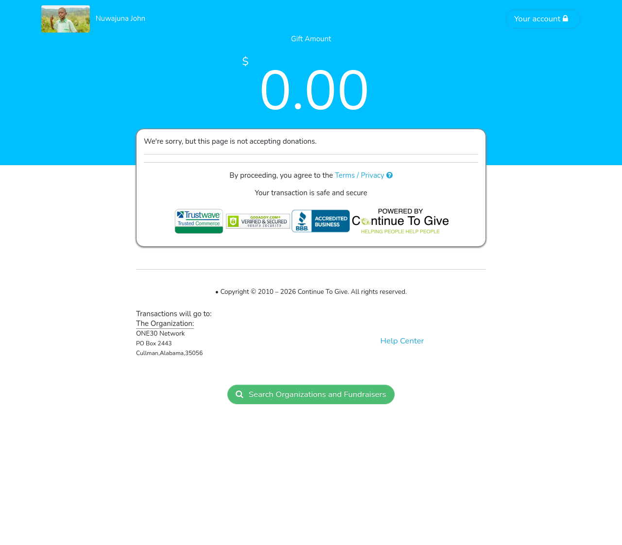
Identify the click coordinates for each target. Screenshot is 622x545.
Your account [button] (541, 18)
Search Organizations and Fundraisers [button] (311, 394)
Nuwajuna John (120, 18)
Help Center (402, 340)
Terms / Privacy (364, 175)
